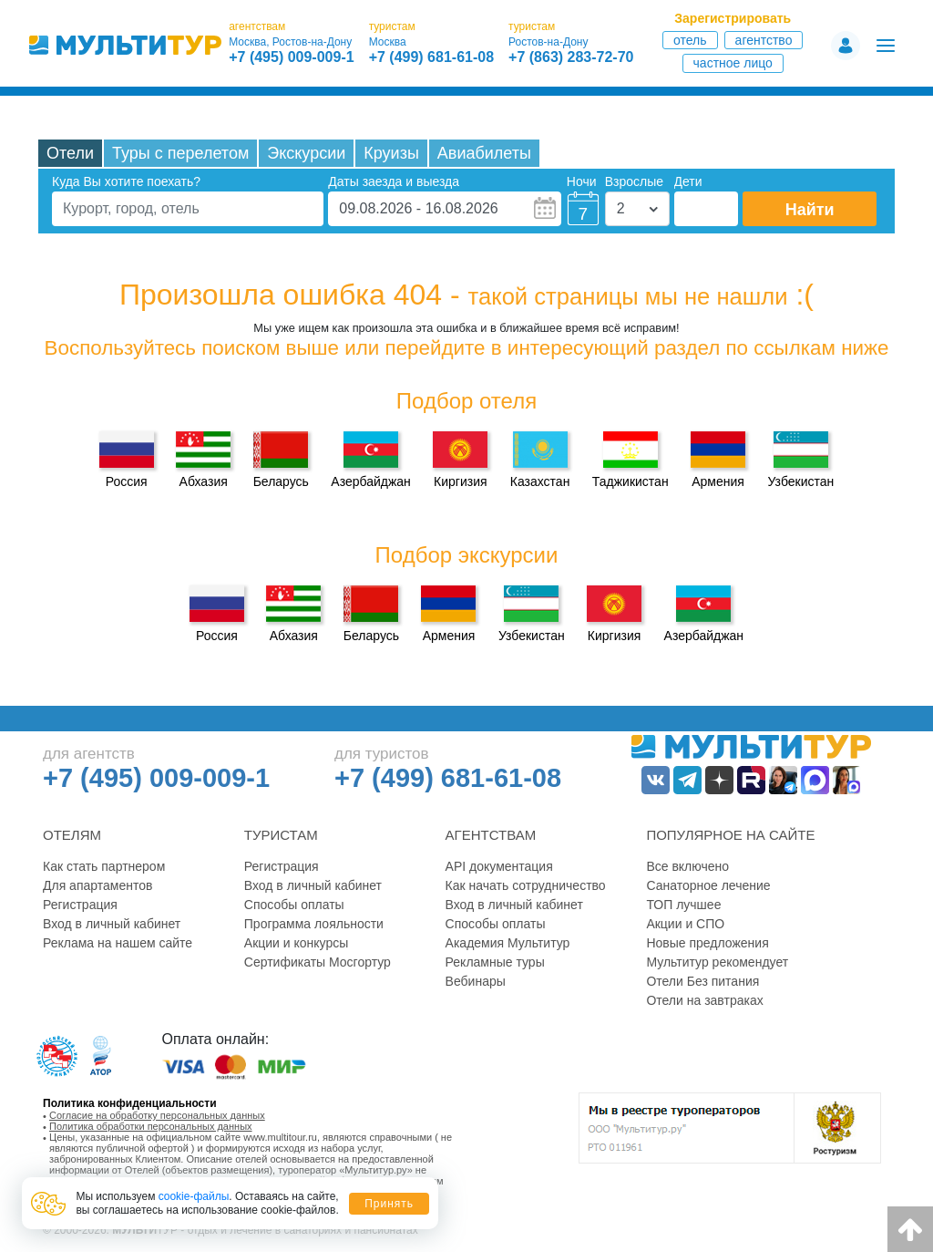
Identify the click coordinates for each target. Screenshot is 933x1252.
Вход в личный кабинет (111, 923)
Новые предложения (707, 943)
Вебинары (476, 981)
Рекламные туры (495, 962)
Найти (810, 210)
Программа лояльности (314, 923)
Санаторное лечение (708, 885)
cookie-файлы (194, 1196)
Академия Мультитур (508, 943)
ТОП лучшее (683, 904)
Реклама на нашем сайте (117, 943)
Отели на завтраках (704, 1000)
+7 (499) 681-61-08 (431, 57)
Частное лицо (733, 63)
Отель (690, 40)
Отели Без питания (702, 981)
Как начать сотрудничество (526, 885)
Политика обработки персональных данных (150, 1126)
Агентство (764, 40)
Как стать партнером (104, 866)
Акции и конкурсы (296, 943)
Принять (389, 1203)
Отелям (72, 835)
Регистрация (80, 904)
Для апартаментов (97, 885)
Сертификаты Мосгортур (317, 962)
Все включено (687, 866)
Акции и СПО (685, 923)
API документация (499, 866)
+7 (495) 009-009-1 (291, 57)
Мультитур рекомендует (717, 962)
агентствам (257, 26)
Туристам (281, 835)
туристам (392, 26)
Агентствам (491, 835)
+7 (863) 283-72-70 (570, 57)
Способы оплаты (294, 904)
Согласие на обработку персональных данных (157, 1115)
